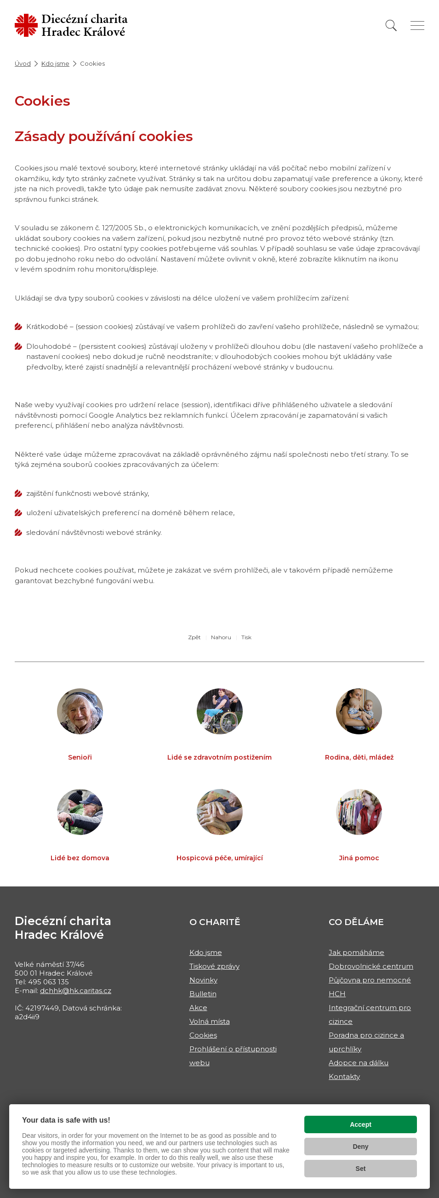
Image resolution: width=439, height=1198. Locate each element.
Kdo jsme (55, 63)
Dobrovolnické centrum (371, 966)
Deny (360, 1146)
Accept (360, 1124)
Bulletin (203, 993)
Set (361, 1168)
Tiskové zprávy (214, 966)
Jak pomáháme (356, 952)
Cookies (203, 1035)
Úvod (23, 63)
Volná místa (209, 1021)
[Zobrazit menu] (417, 25)
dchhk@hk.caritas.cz (75, 990)
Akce (198, 1007)
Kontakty (344, 1076)
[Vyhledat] (391, 25)
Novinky (203, 980)
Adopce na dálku (358, 1062)
